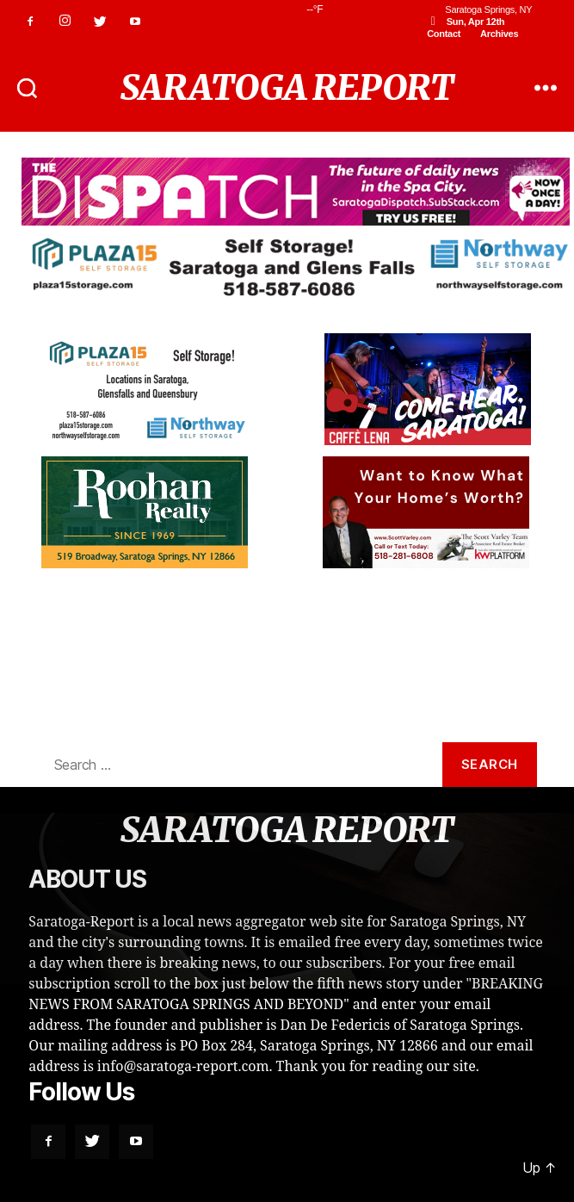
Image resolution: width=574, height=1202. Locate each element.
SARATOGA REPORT (287, 88)
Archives (499, 33)
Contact (443, 33)
